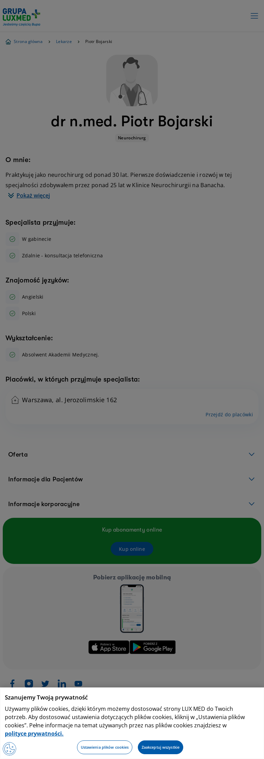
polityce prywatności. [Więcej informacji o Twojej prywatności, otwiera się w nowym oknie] (34, 733)
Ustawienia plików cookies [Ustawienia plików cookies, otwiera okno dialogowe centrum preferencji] (105, 747)
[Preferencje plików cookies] (9, 749)
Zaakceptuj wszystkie (160, 747)
